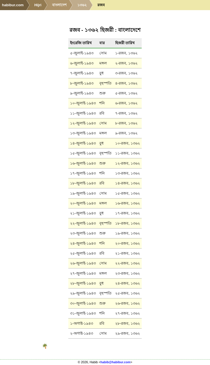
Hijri (37, 5)
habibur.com (13, 5)
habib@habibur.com (115, 362)
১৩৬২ (82, 5)
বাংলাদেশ (59, 5)
